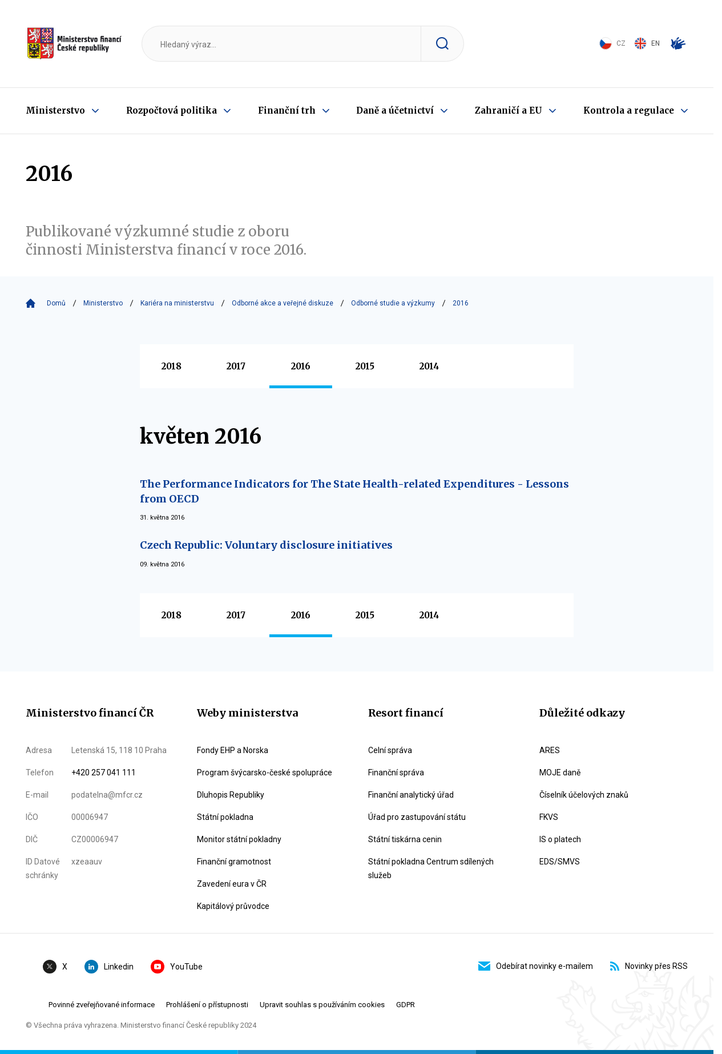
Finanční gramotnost (234, 861)
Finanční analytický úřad (411, 794)
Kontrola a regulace (628, 110)
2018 (171, 366)
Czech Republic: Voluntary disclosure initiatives (266, 545)
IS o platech (560, 839)
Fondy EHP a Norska (232, 750)
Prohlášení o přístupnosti (207, 1004)
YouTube (177, 966)
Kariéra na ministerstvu (177, 303)
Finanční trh (287, 110)
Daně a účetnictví (395, 110)
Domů (56, 303)
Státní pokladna (225, 817)
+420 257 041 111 (103, 772)
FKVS (548, 817)
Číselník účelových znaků (583, 794)
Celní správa (390, 750)
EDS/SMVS (559, 861)
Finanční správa (396, 772)
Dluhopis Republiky (230, 794)
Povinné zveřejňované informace (102, 1004)
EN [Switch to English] (647, 43)
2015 (365, 366)
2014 (429, 366)
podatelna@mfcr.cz (107, 794)
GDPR (405, 1004)
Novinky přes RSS (649, 966)
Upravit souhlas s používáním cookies (322, 1004)
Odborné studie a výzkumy (393, 303)
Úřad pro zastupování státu (417, 817)
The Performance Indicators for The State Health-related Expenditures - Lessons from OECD (354, 491)
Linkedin (109, 966)
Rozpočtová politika (171, 110)
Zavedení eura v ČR (232, 883)
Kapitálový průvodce (233, 906)
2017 (236, 366)
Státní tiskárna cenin (405, 839)
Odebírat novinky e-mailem (535, 966)
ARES (549, 750)
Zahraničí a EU (508, 110)
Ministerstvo (55, 110)
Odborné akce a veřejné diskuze (282, 303)
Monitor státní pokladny (239, 839)
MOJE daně (559, 772)
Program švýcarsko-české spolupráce (264, 772)
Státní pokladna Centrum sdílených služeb (431, 868)
